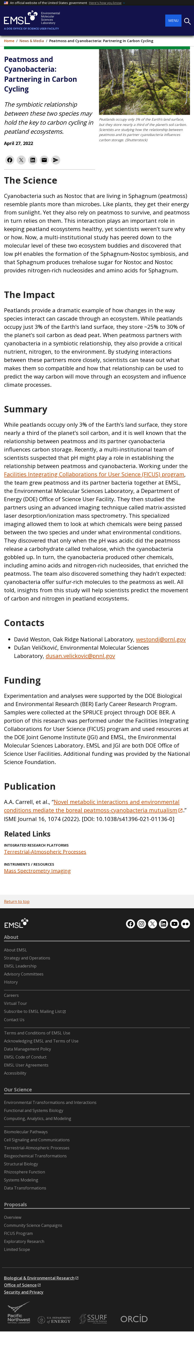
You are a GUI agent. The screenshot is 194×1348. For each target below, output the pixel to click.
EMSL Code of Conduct (25, 1057)
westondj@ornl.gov (161, 639)
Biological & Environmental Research (39, 1278)
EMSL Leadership (20, 966)
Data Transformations (25, 1188)
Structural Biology (21, 1164)
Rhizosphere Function (24, 1172)
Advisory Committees (24, 974)
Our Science (18, 1089)
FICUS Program (18, 1233)
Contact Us (14, 1019)
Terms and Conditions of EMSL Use (37, 1033)
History (11, 982)
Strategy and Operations (27, 958)
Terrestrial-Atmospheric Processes (45, 851)
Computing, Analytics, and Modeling (37, 1118)
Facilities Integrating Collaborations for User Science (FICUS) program (94, 474)
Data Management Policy (27, 1049)
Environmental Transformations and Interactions (50, 1102)
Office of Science (20, 1285)
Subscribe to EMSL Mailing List (33, 1011)
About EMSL (15, 950)
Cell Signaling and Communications (37, 1140)
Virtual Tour (15, 1003)
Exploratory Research (24, 1241)
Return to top (17, 901)
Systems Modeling (21, 1180)
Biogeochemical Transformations (35, 1156)
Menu (173, 20)
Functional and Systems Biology (33, 1110)
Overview (12, 1217)
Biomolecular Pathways (26, 1132)
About (11, 937)
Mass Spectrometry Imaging (37, 870)
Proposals (15, 1204)
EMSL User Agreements (26, 1065)
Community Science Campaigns (33, 1225)
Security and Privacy (24, 1292)
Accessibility (15, 1073)
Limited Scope (17, 1249)
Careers (11, 995)
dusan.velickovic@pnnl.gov (80, 655)
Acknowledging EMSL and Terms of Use (41, 1041)
